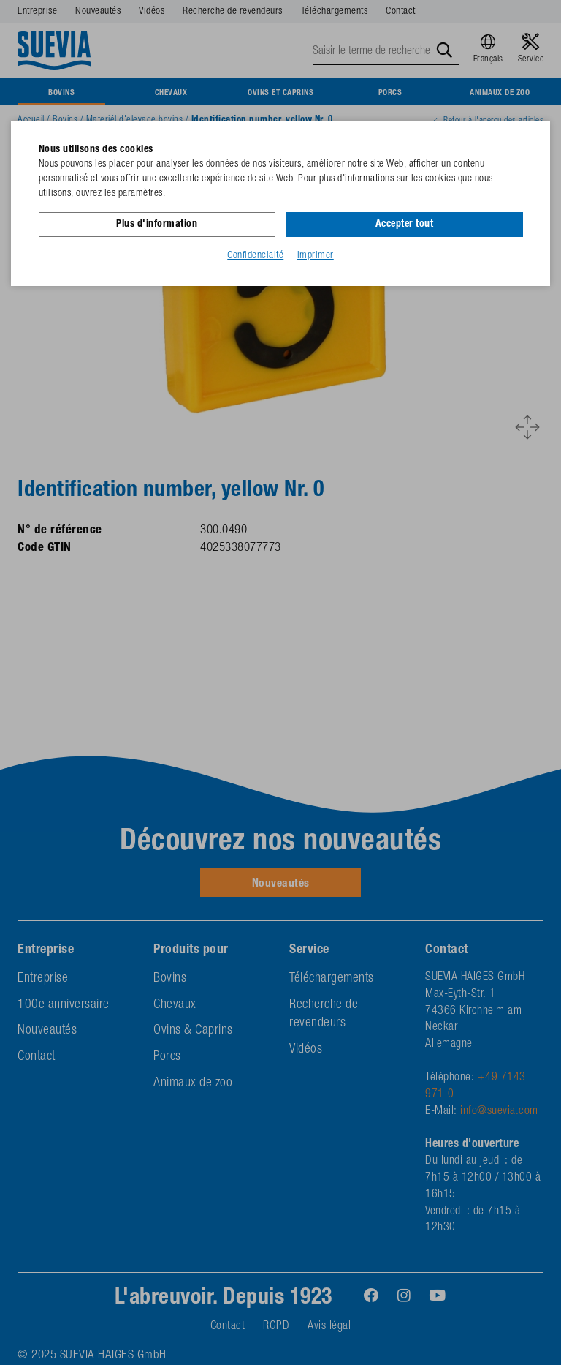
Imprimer (315, 255)
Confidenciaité (255, 255)
